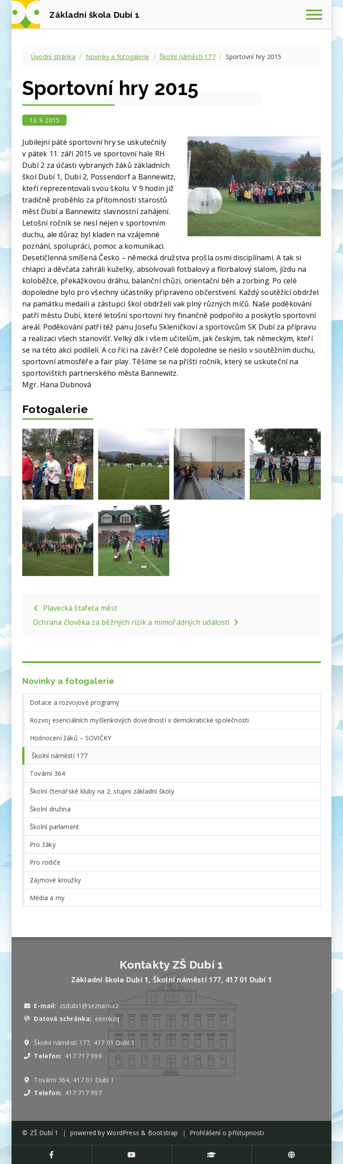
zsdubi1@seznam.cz (89, 1005)
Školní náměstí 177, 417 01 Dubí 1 (84, 1042)
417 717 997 (83, 1093)
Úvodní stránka (53, 56)
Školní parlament (54, 826)
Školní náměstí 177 (187, 56)
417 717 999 (83, 1056)
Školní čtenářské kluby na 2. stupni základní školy (102, 791)
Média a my (47, 898)
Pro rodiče (45, 862)
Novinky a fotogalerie (117, 56)
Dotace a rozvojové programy (75, 702)
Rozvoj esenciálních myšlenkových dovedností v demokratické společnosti (139, 720)
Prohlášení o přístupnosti (227, 1132)
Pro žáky (43, 844)
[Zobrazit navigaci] (317, 14)
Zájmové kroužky (55, 880)
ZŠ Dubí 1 (44, 1132)
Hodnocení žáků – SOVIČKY (70, 738)
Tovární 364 (47, 773)
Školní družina (50, 809)
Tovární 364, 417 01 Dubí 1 (74, 1080)
